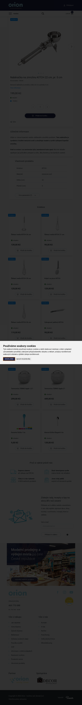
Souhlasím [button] (9, 359)
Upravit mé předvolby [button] (23, 359)
